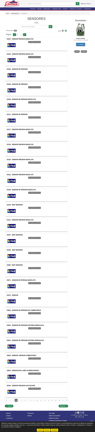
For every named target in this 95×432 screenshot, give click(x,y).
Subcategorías (15, 13)
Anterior (9, 406)
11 (41, 400)
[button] (63, 31)
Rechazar (46, 430)
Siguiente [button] (84, 51)
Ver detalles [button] (80, 44)
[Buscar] (77, 3)
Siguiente (63, 406)
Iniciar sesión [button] (86, 3)
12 (44, 400)
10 (37, 400)
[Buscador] (51, 3)
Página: (9, 34)
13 (48, 400)
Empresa (33, 9)
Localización (87, 9)
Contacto (65, 9)
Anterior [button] (77, 51)
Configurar (54, 430)
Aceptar (40, 430)
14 (52, 400)
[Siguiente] (66, 400)
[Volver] (6, 400)
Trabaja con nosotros (75, 9)
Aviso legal (52, 413)
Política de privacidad (54, 415)
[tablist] (80, 38)
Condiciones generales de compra (58, 420)
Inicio (7, 13)
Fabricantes (46, 9)
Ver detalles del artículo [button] (34, 42)
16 (59, 400)
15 (55, 400)
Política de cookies (54, 418)
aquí (26, 425)
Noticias (39, 9)
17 (63, 400)
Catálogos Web (56, 9)
